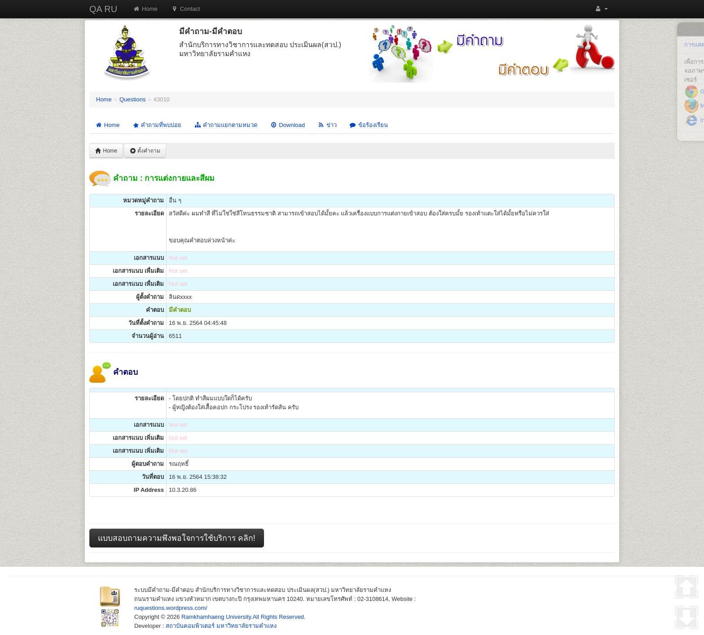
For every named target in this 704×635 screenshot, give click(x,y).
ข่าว (327, 125)
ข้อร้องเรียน (368, 125)
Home (145, 8)
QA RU (103, 9)
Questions (132, 99)
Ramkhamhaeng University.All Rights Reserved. (243, 616)
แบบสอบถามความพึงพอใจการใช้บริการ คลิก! (176, 538)
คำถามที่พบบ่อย (156, 125)
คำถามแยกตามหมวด (225, 125)
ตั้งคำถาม (145, 151)
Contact (185, 8)
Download (287, 125)
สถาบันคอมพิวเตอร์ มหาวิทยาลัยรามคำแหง (221, 625)
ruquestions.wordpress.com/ (170, 607)
